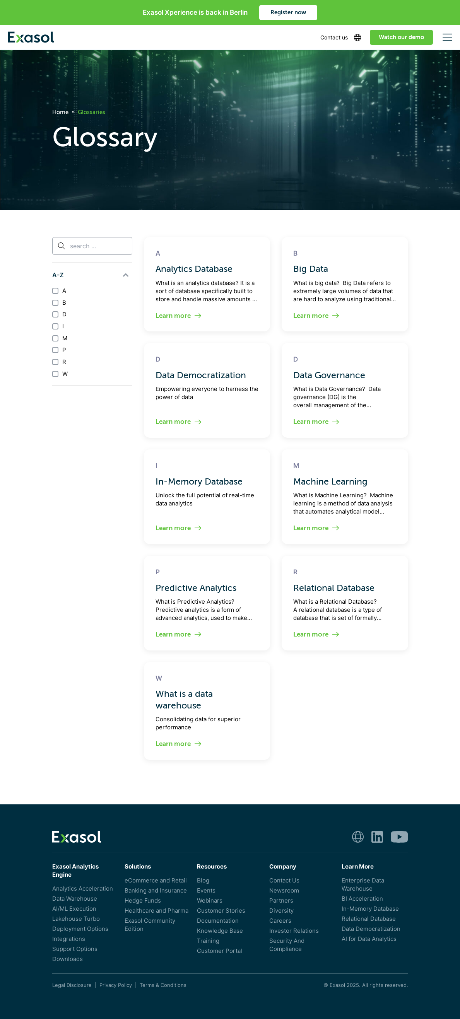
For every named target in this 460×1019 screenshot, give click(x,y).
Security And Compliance (286, 944)
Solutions (138, 866)
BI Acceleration (362, 898)
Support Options (74, 948)
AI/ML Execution (74, 908)
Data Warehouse (74, 898)
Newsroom (284, 890)
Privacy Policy (115, 985)
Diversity (281, 910)
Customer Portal (219, 950)
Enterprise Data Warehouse (363, 884)
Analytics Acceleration (82, 888)
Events (206, 890)
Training (208, 940)
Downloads (67, 959)
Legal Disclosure (72, 985)
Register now (288, 12)
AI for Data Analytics (369, 938)
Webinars (209, 900)
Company (282, 866)
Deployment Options (80, 928)
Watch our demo (401, 37)
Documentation (218, 920)
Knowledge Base (220, 930)
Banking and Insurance (156, 890)
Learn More (358, 866)
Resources (212, 866)
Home (60, 112)
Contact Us (284, 880)
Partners (281, 900)
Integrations (68, 938)
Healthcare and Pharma (156, 910)
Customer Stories (221, 910)
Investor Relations (294, 930)
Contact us (334, 37)
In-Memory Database (370, 908)
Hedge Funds (143, 900)
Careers (280, 920)
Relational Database (369, 918)
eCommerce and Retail (156, 880)
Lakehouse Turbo (76, 918)
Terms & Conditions (163, 985)
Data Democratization (371, 928)
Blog (203, 880)
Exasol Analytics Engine (75, 870)
